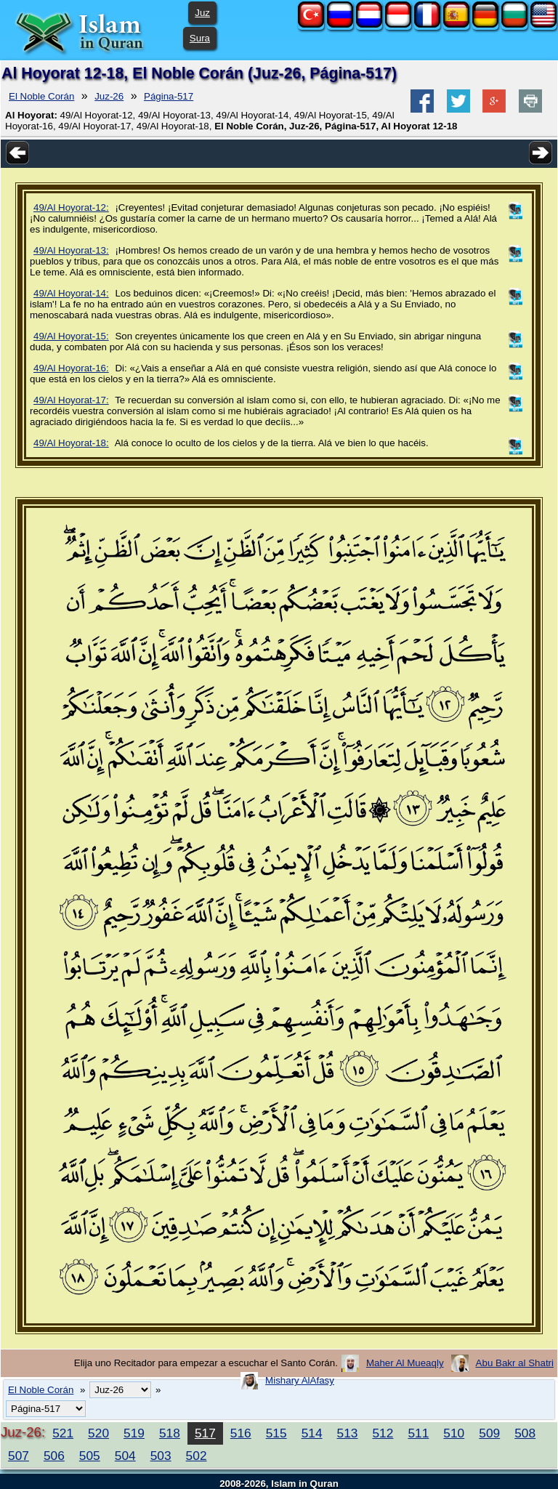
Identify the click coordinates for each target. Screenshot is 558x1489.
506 (54, 1455)
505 (89, 1455)
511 (418, 1433)
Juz (202, 12)
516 (240, 1433)
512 (382, 1433)
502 (196, 1455)
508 (524, 1433)
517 (205, 1433)
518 (169, 1433)
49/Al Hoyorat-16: (71, 368)
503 (160, 1455)
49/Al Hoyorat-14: (71, 293)
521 (62, 1433)
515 (276, 1433)
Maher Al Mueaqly (405, 1362)
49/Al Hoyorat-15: (71, 336)
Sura (200, 38)
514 (312, 1433)
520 (98, 1433)
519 (134, 1433)
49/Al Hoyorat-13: (71, 250)
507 (18, 1455)
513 (347, 1433)
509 (489, 1433)
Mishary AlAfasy (299, 1380)
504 (125, 1455)
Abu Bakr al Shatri (515, 1362)
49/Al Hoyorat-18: (71, 442)
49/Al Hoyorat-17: (71, 400)
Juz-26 (109, 96)
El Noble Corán (41, 96)
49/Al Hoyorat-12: (71, 207)
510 (453, 1433)
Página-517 (168, 96)
